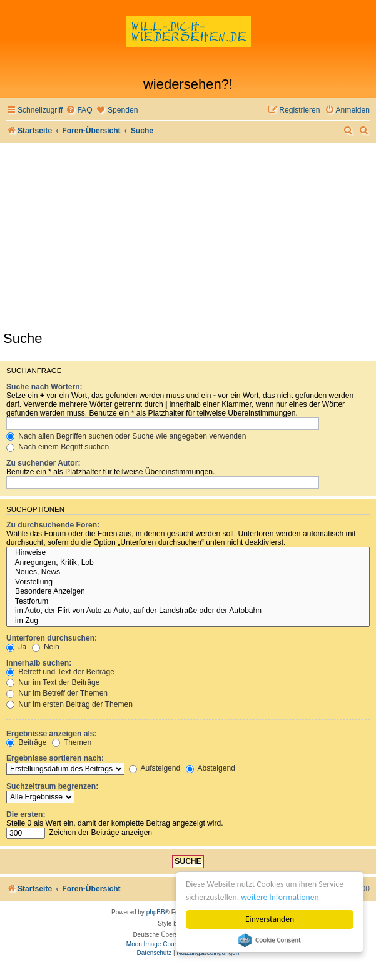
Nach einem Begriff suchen (57, 446)
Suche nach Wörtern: (44, 386)
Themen (72, 742)
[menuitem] (79, 110)
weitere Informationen (279, 897)
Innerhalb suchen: (38, 663)
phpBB (155, 912)
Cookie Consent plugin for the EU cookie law (269, 940)
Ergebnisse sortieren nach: (55, 758)
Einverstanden (269, 919)
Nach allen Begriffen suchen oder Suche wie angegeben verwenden (126, 436)
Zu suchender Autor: (43, 463)
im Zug (188, 621)
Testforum (188, 602)
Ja (16, 646)
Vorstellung (188, 583)
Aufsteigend (155, 768)
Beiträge (26, 742)
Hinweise (188, 553)
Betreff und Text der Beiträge (60, 672)
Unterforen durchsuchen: (51, 638)
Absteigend (210, 768)
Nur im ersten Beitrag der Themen (69, 704)
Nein (45, 646)
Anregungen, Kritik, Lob (188, 563)
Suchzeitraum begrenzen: (52, 786)
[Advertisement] (188, 236)
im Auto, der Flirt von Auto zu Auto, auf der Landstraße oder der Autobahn (188, 611)
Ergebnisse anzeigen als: (51, 733)
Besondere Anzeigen (188, 592)
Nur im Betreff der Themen (57, 693)
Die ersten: (26, 814)
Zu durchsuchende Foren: (52, 525)
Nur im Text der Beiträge (53, 682)
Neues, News (188, 573)
